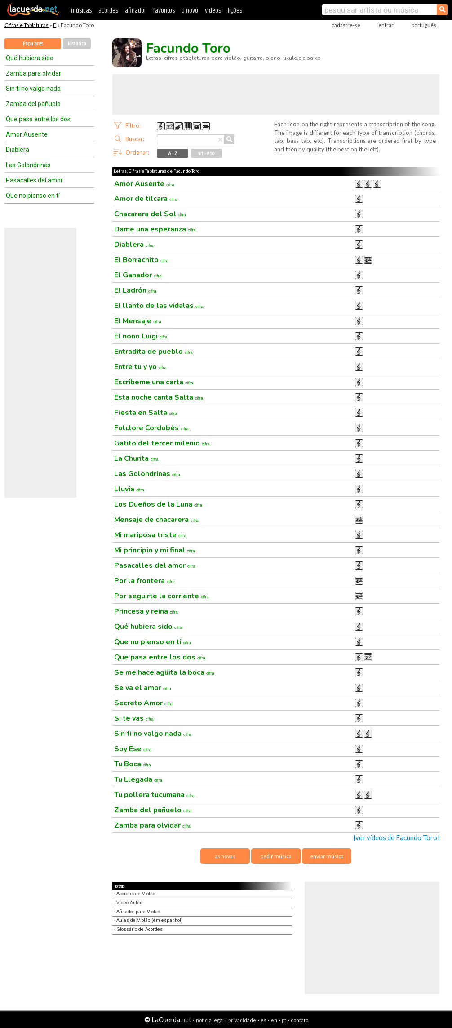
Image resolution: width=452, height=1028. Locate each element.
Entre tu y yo (140, 367)
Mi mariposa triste (150, 535)
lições (235, 10)
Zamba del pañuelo (33, 103)
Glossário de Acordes (139, 929)
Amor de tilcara (145, 199)
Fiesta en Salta (145, 413)
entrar (386, 25)
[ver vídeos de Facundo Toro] (396, 837)
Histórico (77, 44)
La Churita (136, 458)
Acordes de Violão (135, 894)
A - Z (172, 153)
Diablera (17, 149)
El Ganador (138, 275)
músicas (81, 10)
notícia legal (210, 1020)
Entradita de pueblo (153, 351)
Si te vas (134, 718)
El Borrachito (141, 260)
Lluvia (129, 489)
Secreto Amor (143, 703)
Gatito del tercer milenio (162, 443)
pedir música (276, 856)
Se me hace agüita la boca (164, 672)
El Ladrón (135, 290)
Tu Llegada (138, 779)
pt (284, 1020)
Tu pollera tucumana (154, 795)
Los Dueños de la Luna (158, 504)
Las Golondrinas (28, 165)
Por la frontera (144, 581)
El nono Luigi (141, 336)
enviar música (327, 856)
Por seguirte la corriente (161, 596)
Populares (33, 44)
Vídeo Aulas (129, 903)
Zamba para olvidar (33, 73)
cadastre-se (346, 25)
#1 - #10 (206, 153)
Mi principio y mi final (154, 550)
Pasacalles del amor (34, 180)
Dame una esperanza (155, 229)
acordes (108, 10)
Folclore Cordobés (151, 428)
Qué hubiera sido (29, 58)
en (274, 1020)
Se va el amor (142, 688)
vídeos (213, 10)
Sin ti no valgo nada (33, 88)
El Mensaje (137, 321)
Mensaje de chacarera (156, 520)
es (263, 1020)
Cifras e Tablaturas (26, 25)
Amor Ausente (27, 134)
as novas (225, 856)
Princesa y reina (146, 611)
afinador (135, 10)
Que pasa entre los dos (38, 119)
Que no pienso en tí (33, 195)
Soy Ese (132, 749)
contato (299, 1020)
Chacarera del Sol (150, 214)
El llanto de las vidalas (159, 306)
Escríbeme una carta (153, 382)
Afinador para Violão (138, 912)
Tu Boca (132, 764)
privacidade (242, 1020)
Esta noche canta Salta (158, 397)
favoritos (164, 10)
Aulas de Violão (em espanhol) (149, 920)
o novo (190, 10)
